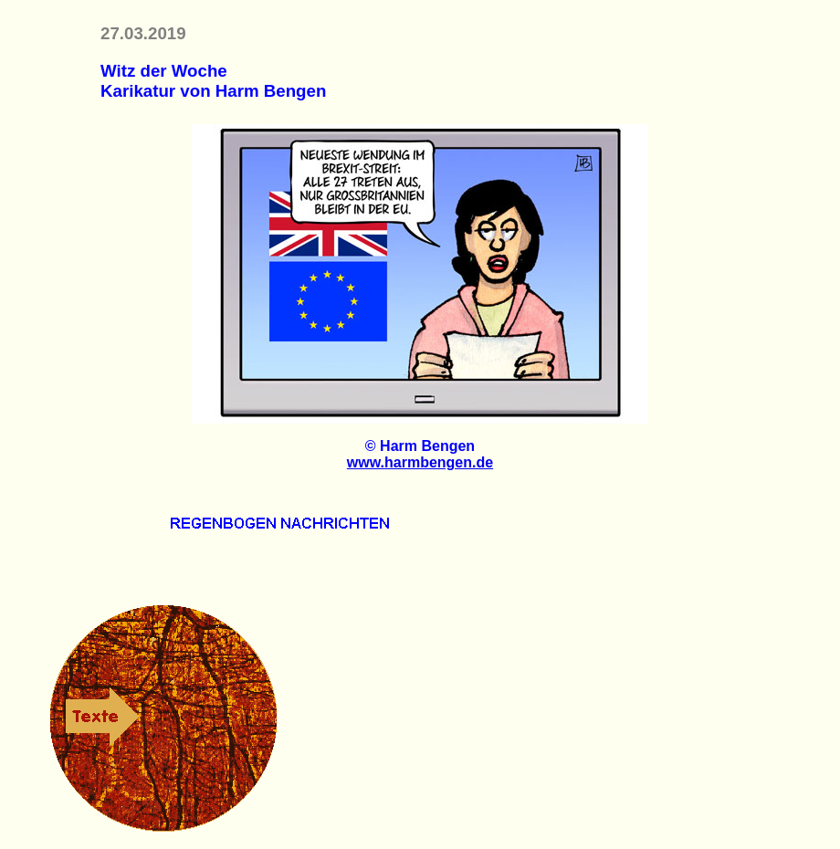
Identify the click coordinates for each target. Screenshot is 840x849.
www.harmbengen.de (420, 462)
